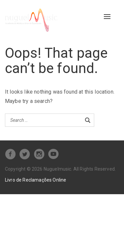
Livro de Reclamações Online (35, 180)
